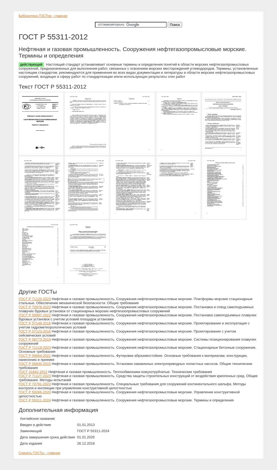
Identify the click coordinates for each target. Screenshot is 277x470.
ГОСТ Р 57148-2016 (35, 323)
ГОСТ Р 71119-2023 (35, 347)
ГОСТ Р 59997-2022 (35, 315)
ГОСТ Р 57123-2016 (35, 331)
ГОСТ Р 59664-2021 (35, 356)
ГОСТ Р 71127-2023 (35, 376)
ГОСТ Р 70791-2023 (35, 384)
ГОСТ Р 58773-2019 (35, 339)
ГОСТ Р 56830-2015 (35, 364)
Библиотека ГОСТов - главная (43, 16)
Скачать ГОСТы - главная (39, 453)
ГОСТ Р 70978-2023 (35, 307)
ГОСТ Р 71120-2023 (35, 299)
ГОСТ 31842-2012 (33, 372)
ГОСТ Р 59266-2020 (35, 392)
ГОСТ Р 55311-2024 (35, 400)
